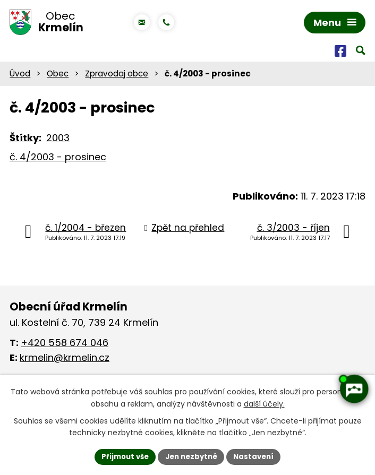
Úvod (20, 75)
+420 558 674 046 (64, 344)
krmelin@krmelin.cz (64, 359)
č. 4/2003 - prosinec (58, 159)
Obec (58, 75)
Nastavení (257, 456)
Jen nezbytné (191, 456)
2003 (58, 140)
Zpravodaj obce (116, 75)
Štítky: (25, 140)
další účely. (264, 403)
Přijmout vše (121, 456)
